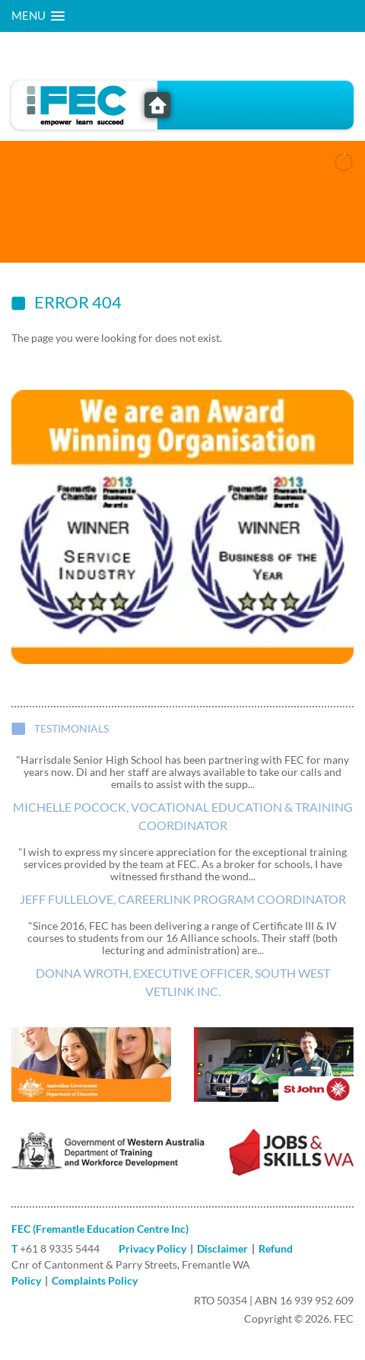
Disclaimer (222, 1248)
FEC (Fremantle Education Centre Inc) (100, 1228)
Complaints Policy (95, 1280)
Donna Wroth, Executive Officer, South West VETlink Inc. (183, 982)
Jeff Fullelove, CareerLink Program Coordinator (183, 899)
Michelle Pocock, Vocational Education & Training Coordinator (183, 816)
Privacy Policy (152, 1248)
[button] (38, 16)
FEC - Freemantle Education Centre (157, 105)
